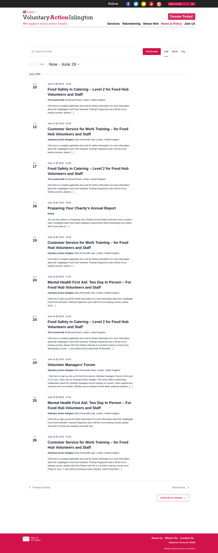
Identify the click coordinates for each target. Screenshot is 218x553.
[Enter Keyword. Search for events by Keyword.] (86, 51)
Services (113, 23)
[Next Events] (34, 64)
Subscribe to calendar (171, 498)
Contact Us (187, 538)
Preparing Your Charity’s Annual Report (82, 208)
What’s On (171, 538)
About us (157, 538)
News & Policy (171, 23)
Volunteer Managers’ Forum (71, 365)
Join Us (189, 23)
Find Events (152, 51)
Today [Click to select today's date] (41, 64)
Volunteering (131, 23)
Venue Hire (151, 23)
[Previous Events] (30, 64)
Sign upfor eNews (36, 538)
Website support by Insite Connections (179, 549)
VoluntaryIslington (58, 17)
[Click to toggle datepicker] (64, 64)
